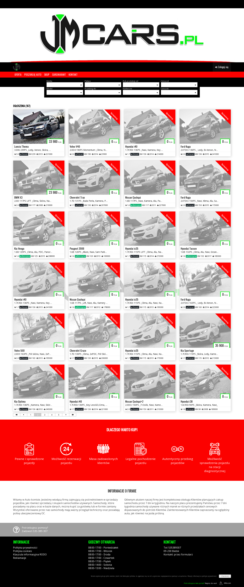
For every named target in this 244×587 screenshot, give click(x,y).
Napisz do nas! (200, 583)
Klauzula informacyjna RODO (30, 554)
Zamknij (225, 576)
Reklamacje (19, 558)
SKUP (46, 74)
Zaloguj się (221, 67)
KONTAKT (73, 74)
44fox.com (224, 583)
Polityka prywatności (25, 547)
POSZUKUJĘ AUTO (32, 74)
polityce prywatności (209, 576)
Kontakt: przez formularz (178, 554)
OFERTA (17, 74)
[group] (122, 31)
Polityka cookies (22, 551)
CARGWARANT (59, 74)
